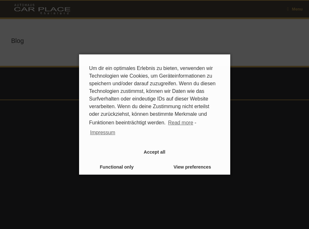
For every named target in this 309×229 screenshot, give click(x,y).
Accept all (154, 152)
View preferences (192, 167)
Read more (180, 122)
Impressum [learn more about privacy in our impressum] (102, 132)
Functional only (116, 167)
